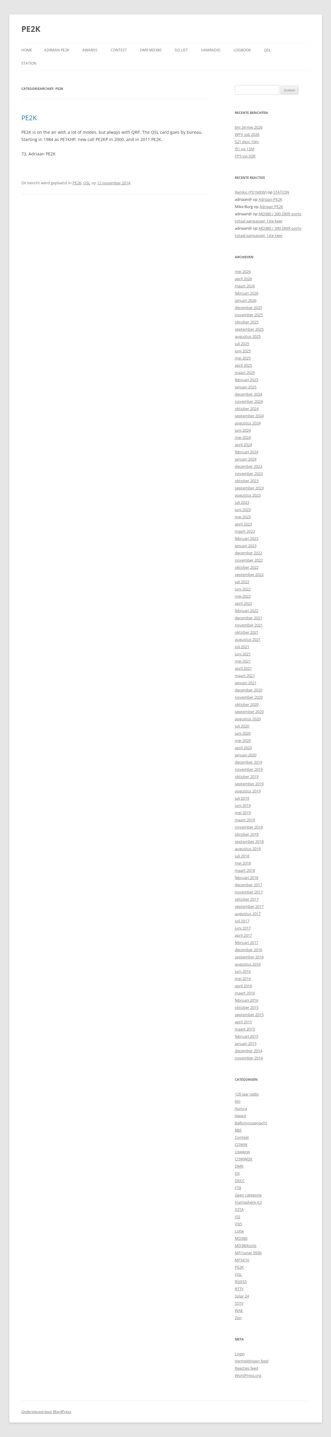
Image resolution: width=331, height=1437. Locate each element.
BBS (238, 1130)
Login (240, 1353)
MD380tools (245, 1245)
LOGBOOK (242, 50)
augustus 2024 (248, 423)
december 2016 (248, 949)
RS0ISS (241, 1281)
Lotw (239, 1231)
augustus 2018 (248, 848)
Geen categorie (248, 1195)
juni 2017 (243, 928)
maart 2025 (245, 372)
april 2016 (243, 985)
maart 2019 (245, 820)
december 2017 (248, 884)
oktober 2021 (247, 632)
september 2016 (249, 957)
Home (26, 50)
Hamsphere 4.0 (248, 1202)
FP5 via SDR (245, 156)
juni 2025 (243, 351)
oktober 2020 (247, 704)
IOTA (239, 1209)
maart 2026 (245, 286)
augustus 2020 (248, 719)
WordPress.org (248, 1375)
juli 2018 (242, 856)
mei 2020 (243, 740)
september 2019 (249, 783)
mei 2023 (243, 516)
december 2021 (248, 617)
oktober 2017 (247, 899)
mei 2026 (243, 271)
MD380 (241, 1238)
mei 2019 (243, 812)
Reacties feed (246, 1368)
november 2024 (249, 401)
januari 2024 (245, 459)
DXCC (240, 1180)
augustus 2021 (248, 639)
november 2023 (249, 473)
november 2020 (249, 697)
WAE (239, 1310)
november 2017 (249, 892)
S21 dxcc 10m (247, 141)
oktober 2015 (247, 1007)
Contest (242, 1137)
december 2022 (248, 553)
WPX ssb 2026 (247, 134)
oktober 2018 (247, 834)
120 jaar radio (247, 1094)
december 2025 (248, 307)
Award (240, 1115)
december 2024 (248, 394)
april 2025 (243, 365)
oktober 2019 (247, 776)
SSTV (239, 1303)
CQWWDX (244, 1159)
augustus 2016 (248, 964)
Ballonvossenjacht (251, 1123)
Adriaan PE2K (56, 50)
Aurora (241, 1108)
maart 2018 (245, 870)
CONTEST (119, 50)
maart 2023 (245, 531)
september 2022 (249, 574)
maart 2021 (245, 675)
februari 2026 (246, 293)
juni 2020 (243, 733)
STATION (28, 63)
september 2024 (249, 415)
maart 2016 (245, 993)
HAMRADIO (210, 50)
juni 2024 (243, 430)
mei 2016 (243, 978)
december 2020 (248, 690)
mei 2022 (243, 596)
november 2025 (249, 314)
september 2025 (249, 329)
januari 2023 (245, 545)
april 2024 (243, 444)
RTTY (239, 1288)
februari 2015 (246, 1036)
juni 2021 (243, 654)
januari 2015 (245, 1043)
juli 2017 (242, 921)
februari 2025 (246, 379)
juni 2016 (243, 971)
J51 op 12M (244, 149)
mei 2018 (243, 863)
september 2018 (249, 841)
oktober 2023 (247, 480)
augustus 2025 (248, 336)
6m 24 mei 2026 (248, 127)
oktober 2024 (247, 408)
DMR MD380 (150, 50)
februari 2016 (246, 1000)
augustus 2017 (248, 913)
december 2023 (248, 466)
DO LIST (181, 50)
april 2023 (243, 524)
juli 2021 (242, 646)
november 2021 (249, 625)
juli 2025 (242, 343)
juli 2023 (242, 502)
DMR (239, 1166)
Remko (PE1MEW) (251, 192)
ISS (237, 1216)
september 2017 (249, 906)
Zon (238, 1317)
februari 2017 (246, 942)
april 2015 (243, 1022)
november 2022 (249, 560)
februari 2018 (246, 877)
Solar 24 (242, 1296)
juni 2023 (243, 509)
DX (237, 1173)
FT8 (238, 1187)
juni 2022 (243, 589)
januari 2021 (245, 682)
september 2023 (249, 488)
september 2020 (249, 711)
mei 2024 (243, 437)
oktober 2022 (247, 567)
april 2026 (243, 278)
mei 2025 (243, 358)
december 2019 (248, 762)
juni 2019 (243, 805)
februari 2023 (246, 538)
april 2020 (243, 747)
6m (238, 1101)
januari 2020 (245, 755)
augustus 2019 (248, 791)
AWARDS (89, 50)
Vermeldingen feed (251, 1361)
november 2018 (249, 827)
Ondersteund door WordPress (46, 1411)
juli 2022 (242, 581)
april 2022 (243, 603)
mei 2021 (243, 661)
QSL (267, 50)
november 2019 (249, 769)
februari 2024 (246, 452)
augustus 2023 (248, 495)
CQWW (241, 1144)
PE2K (30, 28)
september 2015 (249, 1014)
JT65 (238, 1224)
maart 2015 (245, 1029)
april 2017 (243, 935)
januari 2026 (245, 300)
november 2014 (249, 1058)
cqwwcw (242, 1151)
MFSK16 (242, 1260)
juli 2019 (242, 798)
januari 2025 (245, 387)
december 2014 (248, 1050)
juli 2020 (242, 726)
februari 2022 (246, 610)
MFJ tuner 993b (248, 1252)
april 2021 (243, 668)
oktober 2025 (247, 322)
